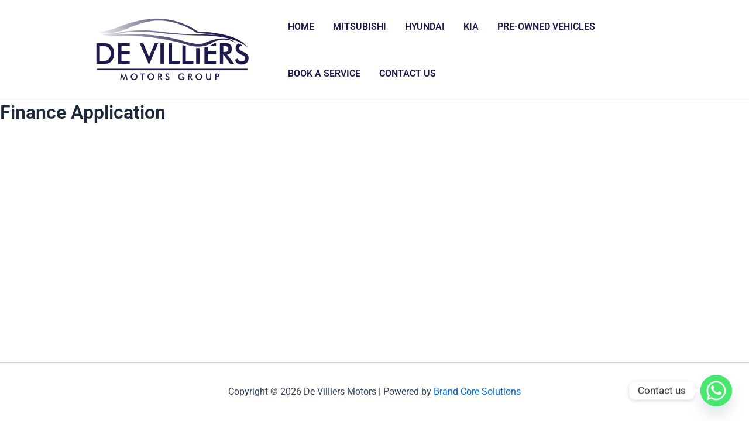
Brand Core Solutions (477, 391)
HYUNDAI (425, 26)
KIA (471, 26)
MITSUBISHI (359, 26)
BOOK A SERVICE (324, 73)
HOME (301, 26)
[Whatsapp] (716, 390)
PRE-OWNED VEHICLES (546, 26)
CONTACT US (407, 73)
